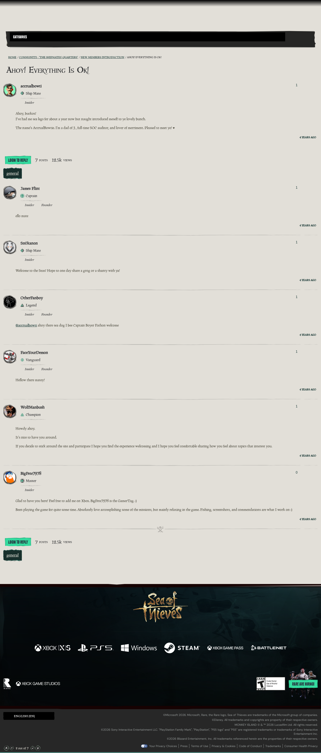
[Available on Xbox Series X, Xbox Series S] (52, 648)
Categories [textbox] (20, 37)
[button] (147, 36)
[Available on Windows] (139, 648)
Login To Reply (18, 160)
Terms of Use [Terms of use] (199, 746)
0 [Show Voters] (296, 472)
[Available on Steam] (182, 648)
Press (184, 746)
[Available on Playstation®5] (95, 648)
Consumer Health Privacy (301, 746)
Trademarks (273, 746)
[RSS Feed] (5, 57)
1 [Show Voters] (296, 85)
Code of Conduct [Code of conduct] (250, 746)
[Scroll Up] (12, 748)
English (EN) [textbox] (24, 716)
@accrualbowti (26, 325)
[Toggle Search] (21, 43)
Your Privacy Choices (163, 746)
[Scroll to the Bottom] (37, 748)
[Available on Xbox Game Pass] (225, 648)
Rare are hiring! (303, 684)
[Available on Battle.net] (268, 648)
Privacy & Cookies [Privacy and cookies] (223, 746)
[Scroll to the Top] (6, 748)
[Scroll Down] (33, 748)
